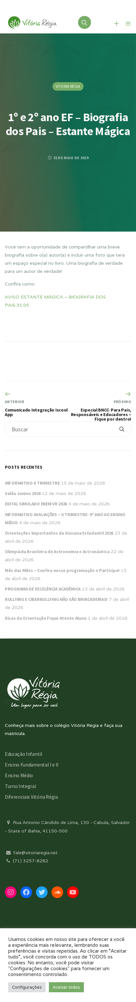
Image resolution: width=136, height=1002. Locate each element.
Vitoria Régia (68, 86)
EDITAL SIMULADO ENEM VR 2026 (36, 504)
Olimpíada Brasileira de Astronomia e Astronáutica (57, 551)
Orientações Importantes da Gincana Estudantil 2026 (59, 533)
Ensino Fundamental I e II (32, 764)
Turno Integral (20, 786)
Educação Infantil (23, 754)
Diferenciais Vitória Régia (31, 796)
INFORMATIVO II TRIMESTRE (32, 483)
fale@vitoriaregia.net (31, 853)
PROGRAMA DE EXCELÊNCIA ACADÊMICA (43, 589)
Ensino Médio (19, 775)
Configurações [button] (27, 987)
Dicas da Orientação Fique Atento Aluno (45, 618)
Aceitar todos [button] (66, 987)
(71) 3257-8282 (26, 861)
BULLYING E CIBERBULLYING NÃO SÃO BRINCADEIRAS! (56, 599)
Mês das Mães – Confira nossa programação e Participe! (62, 570)
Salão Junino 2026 (22, 493)
